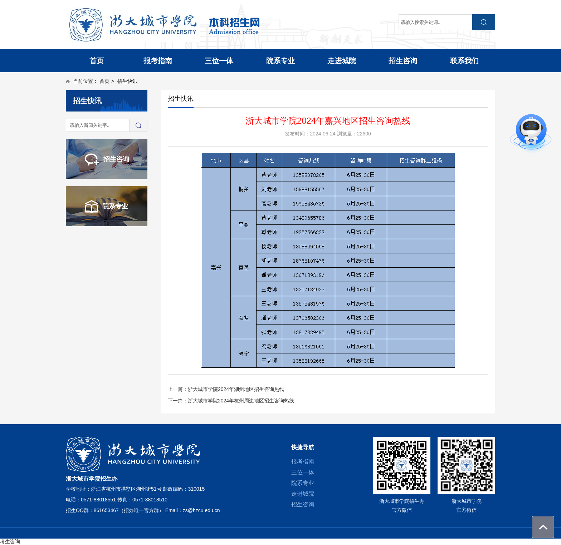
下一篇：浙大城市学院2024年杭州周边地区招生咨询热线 (231, 400)
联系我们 (464, 61)
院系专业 (280, 61)
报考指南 (157, 61)
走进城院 (341, 61)
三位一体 (219, 61)
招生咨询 (403, 61)
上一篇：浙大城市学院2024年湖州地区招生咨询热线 (226, 389)
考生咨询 (10, 541)
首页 (96, 61)
